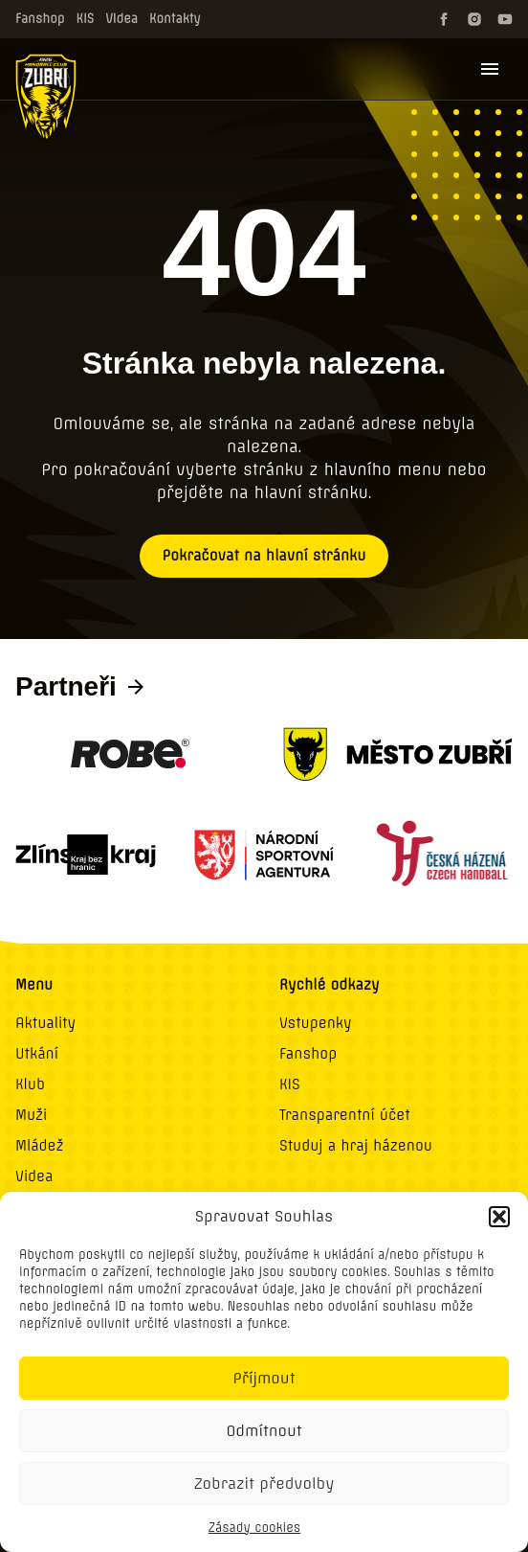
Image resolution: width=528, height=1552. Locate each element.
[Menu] (490, 69)
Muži (31, 1115)
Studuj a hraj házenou (355, 1145)
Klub (30, 1084)
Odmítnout (263, 1431)
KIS (86, 18)
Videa (121, 18)
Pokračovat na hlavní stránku (264, 555)
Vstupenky (315, 1023)
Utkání (36, 1053)
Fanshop (40, 18)
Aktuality (45, 1023)
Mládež (39, 1145)
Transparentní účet (344, 1115)
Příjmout (264, 1378)
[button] (499, 1216)
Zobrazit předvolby (264, 1483)
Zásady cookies (254, 1527)
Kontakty (175, 18)
